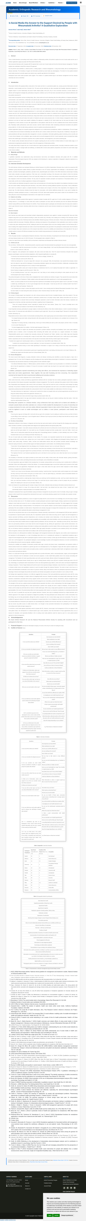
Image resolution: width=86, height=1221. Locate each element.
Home (15, 2)
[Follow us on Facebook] (67, 1187)
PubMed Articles (48, 1183)
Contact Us (28, 1188)
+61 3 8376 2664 (11, 1184)
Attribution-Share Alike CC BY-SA (60, 1160)
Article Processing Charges (50, 1180)
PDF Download (36, 16)
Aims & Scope (23, 2)
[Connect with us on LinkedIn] (74, 1187)
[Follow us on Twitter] (64, 1187)
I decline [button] (56, 1215)
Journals (27, 1183)
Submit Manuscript (72, 2)
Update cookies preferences (8, 1220)
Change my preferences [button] (67, 1215)
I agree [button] (49, 1215)
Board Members (33, 2)
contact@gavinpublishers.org (14, 1186)
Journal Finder (47, 1186)
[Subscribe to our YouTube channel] (71, 1187)
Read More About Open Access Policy (38, 1162)
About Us (27, 1186)
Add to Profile (14, 16)
